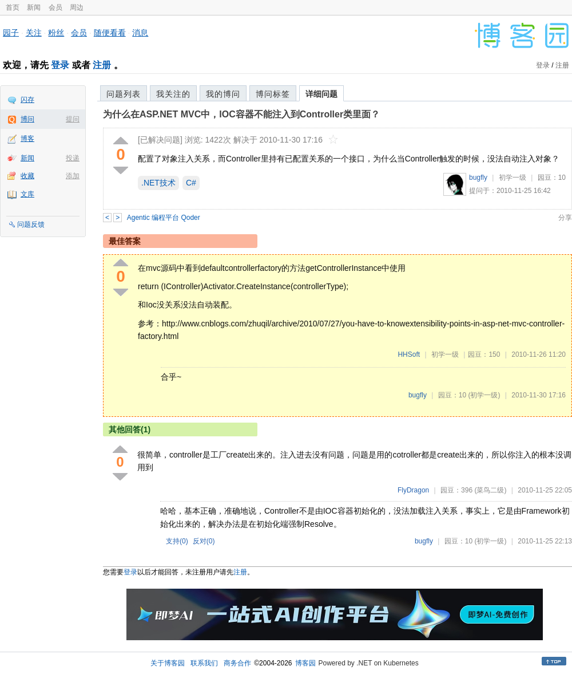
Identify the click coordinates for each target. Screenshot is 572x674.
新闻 (34, 7)
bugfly (478, 178)
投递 (73, 158)
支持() (177, 541)
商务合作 (237, 663)
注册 (102, 65)
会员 (55, 7)
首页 (12, 7)
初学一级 (512, 178)
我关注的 (173, 93)
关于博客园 (167, 663)
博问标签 (273, 93)
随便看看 (110, 32)
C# (191, 182)
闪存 (27, 100)
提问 (73, 119)
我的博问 (223, 93)
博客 (27, 139)
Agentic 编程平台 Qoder (163, 218)
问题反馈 (31, 224)
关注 (34, 32)
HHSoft (409, 354)
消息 (140, 32)
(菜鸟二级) (490, 490)
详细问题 (321, 93)
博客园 (305, 663)
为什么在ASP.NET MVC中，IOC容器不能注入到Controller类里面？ (241, 114)
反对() (204, 541)
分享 (565, 218)
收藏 (27, 176)
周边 (77, 7)
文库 (27, 194)
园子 (11, 32)
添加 (73, 176)
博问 (27, 119)
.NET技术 (158, 182)
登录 (60, 65)
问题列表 (123, 93)
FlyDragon (413, 490)
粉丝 (56, 32)
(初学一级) (484, 395)
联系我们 (204, 663)
